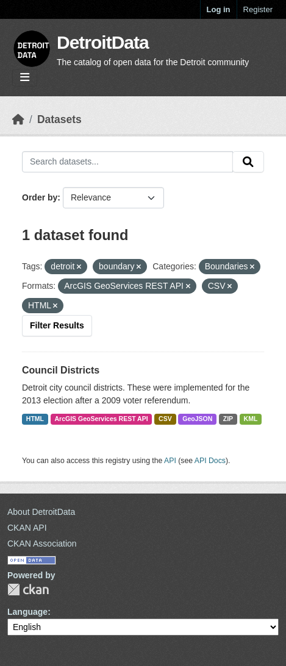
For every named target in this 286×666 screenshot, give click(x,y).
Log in (219, 9)
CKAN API (27, 528)
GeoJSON (197, 418)
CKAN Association (42, 543)
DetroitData (103, 42)
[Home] (18, 119)
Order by (39, 197)
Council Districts (60, 370)
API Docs (210, 460)
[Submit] (248, 162)
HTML (35, 418)
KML (251, 418)
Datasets (59, 119)
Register (258, 9)
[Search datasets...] (127, 162)
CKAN (28, 589)
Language (27, 612)
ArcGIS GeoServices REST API (101, 418)
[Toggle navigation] (24, 78)
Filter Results (57, 325)
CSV (165, 418)
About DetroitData (41, 512)
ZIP (228, 418)
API (170, 460)
